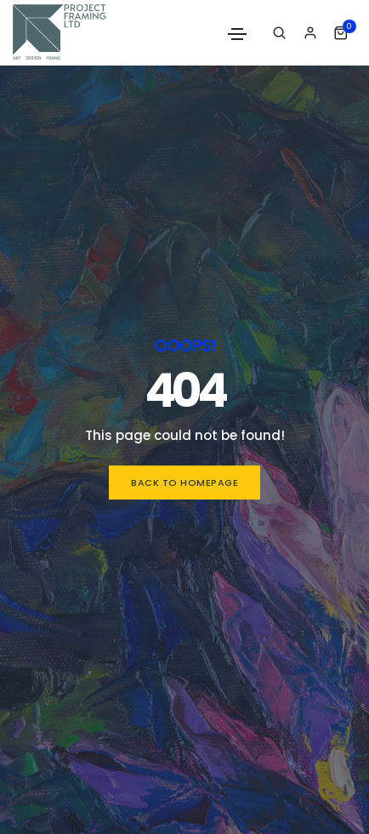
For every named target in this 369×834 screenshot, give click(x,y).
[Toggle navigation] (237, 34)
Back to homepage (184, 482)
